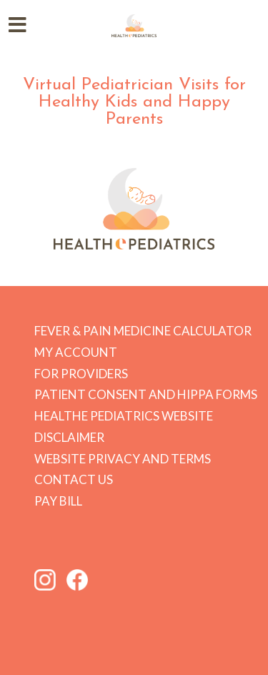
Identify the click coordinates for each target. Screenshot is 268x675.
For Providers (81, 373)
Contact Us (73, 479)
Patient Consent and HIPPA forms (145, 394)
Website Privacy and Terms (122, 458)
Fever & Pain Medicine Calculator (143, 330)
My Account (75, 352)
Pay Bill (58, 500)
